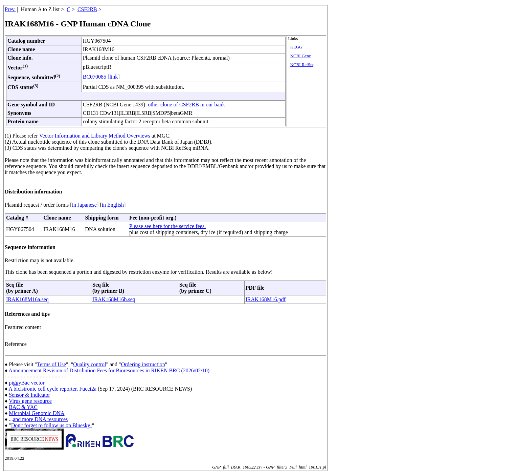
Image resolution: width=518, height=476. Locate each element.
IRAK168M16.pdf (266, 299)
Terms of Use (51, 364)
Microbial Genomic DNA (36, 413)
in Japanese (84, 205)
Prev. (10, 9)
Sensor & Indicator (29, 395)
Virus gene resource (30, 401)
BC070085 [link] (101, 77)
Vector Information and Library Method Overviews (94, 136)
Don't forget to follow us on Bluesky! (51, 425)
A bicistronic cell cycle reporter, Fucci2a (52, 389)
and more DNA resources (40, 419)
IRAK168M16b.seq (113, 299)
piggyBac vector (26, 383)
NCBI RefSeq (302, 64)
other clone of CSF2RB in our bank (186, 104)
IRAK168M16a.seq (27, 299)
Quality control (89, 364)
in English (113, 205)
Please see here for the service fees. (167, 226)
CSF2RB (87, 9)
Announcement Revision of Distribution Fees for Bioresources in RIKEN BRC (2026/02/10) (108, 370)
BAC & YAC (23, 407)
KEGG (296, 47)
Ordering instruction (143, 364)
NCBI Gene (300, 56)
